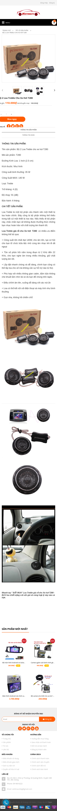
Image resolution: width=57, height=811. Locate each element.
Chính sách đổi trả (38, 765)
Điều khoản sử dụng (11, 758)
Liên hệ (6, 749)
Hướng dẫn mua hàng (39, 739)
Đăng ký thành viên (38, 749)
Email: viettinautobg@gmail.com (19, 789)
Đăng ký (52, 3)
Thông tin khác (28, 376)
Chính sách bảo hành (39, 769)
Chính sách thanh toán (40, 758)
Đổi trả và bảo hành (39, 746)
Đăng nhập (44, 3)
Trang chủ (7, 739)
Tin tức (5, 746)
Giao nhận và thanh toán (41, 742)
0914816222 (18, 783)
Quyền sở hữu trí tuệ (11, 769)
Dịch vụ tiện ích (9, 765)
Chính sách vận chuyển (40, 762)
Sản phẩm (7, 742)
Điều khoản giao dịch (11, 762)
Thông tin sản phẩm (28, 370)
